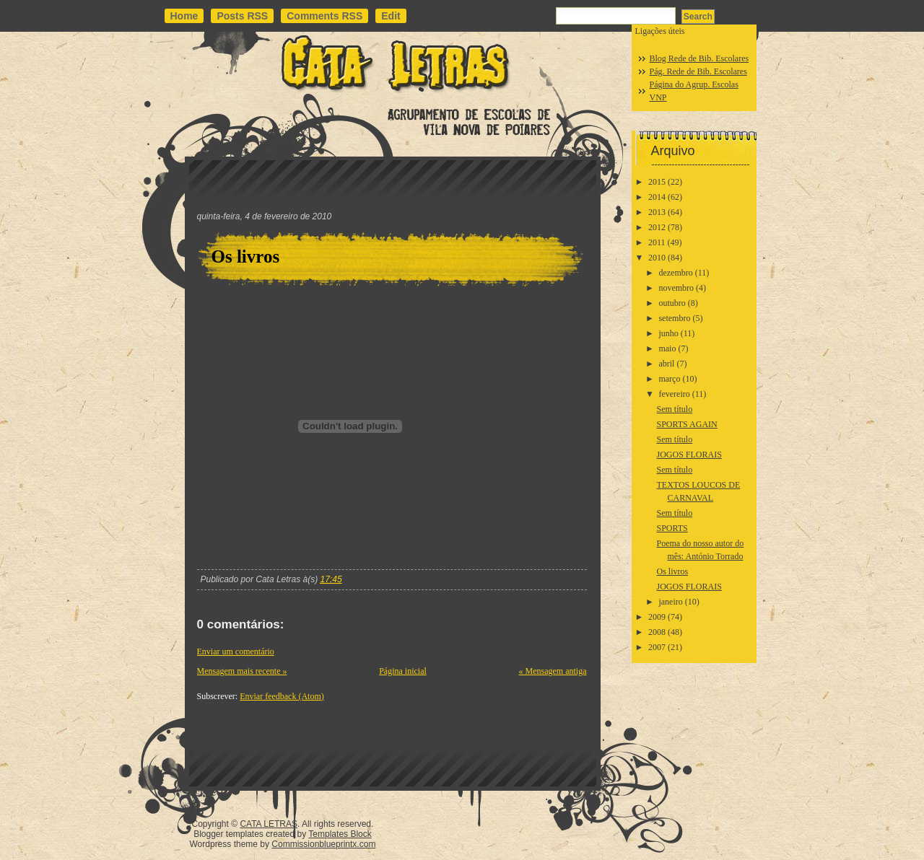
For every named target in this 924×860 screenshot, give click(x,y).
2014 (657, 197)
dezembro (675, 273)
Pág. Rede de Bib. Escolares (698, 71)
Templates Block (339, 834)
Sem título (674, 409)
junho (668, 333)
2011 (657, 242)
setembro (674, 318)
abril (666, 364)
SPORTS (671, 528)
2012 (657, 227)
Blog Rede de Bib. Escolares (699, 58)
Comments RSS (324, 16)
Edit (390, 16)
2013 (657, 212)
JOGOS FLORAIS (688, 454)
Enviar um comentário (235, 651)
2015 (657, 182)
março (669, 379)
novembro (676, 288)
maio (667, 348)
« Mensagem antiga (553, 671)
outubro (671, 303)
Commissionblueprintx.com (323, 844)
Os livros (246, 256)
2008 (657, 632)
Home (184, 16)
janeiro (670, 602)
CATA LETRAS (268, 824)
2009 (657, 617)
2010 (657, 258)
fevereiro (673, 394)
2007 (657, 647)
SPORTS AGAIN (686, 424)
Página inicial (403, 671)
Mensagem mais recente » (242, 671)
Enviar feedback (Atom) (282, 696)
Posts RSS (242, 16)
